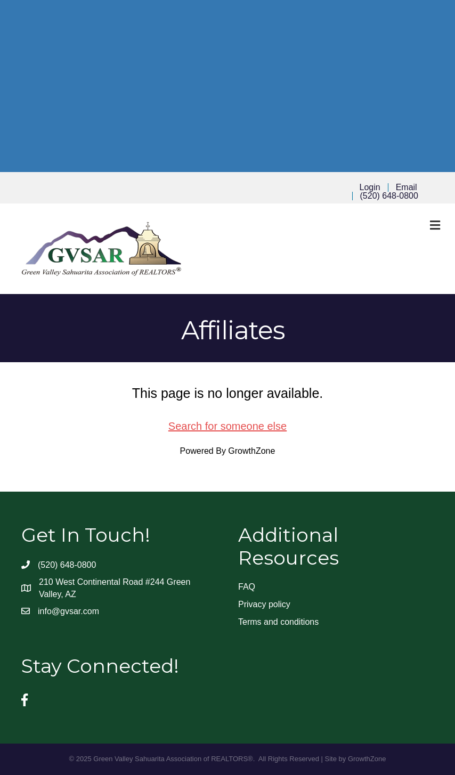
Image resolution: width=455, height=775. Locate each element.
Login (370, 187)
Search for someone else (227, 426)
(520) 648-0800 (389, 196)
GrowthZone (251, 450)
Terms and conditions (278, 621)
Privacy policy (264, 604)
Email (406, 187)
